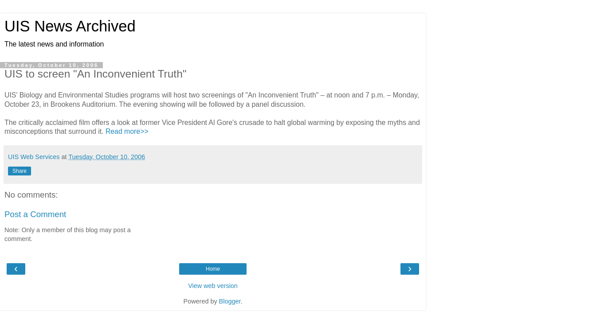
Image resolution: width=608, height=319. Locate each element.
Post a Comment (35, 214)
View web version (213, 285)
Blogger (230, 301)
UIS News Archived (70, 26)
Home (213, 269)
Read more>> (127, 131)
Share (19, 171)
